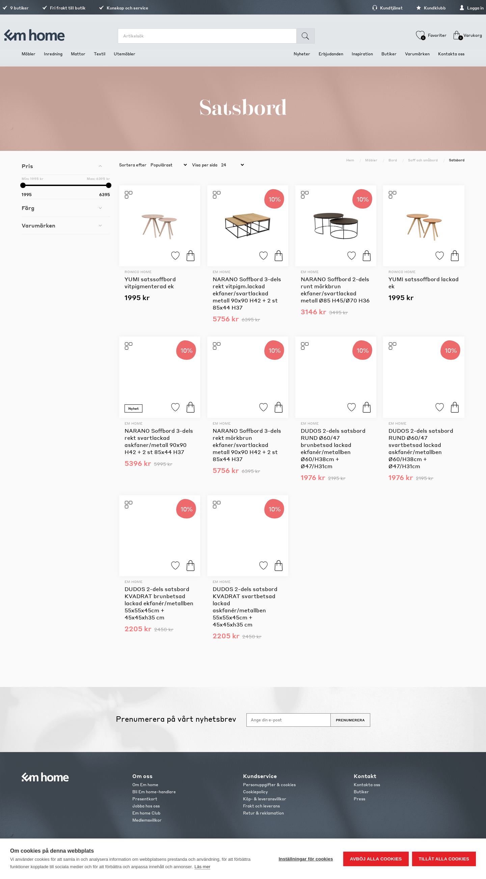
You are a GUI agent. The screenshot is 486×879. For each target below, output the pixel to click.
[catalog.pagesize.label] (231, 165)
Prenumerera (350, 720)
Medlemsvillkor (147, 820)
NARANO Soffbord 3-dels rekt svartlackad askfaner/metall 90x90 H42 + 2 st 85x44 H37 (159, 441)
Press (359, 798)
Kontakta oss (367, 784)
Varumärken (38, 225)
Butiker (361, 791)
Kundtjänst (368, 7)
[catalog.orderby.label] (167, 165)
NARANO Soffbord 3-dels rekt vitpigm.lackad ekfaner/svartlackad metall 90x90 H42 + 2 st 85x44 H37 (247, 293)
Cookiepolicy (255, 791)
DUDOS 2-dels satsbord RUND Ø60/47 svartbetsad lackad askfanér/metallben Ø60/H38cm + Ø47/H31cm (420, 448)
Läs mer (202, 866)
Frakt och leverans (261, 805)
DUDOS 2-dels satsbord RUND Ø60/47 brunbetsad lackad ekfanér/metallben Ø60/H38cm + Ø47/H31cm (333, 448)
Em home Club (146, 813)
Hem (350, 160)
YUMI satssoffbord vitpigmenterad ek (150, 282)
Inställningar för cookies (306, 858)
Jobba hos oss (146, 805)
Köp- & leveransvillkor (264, 798)
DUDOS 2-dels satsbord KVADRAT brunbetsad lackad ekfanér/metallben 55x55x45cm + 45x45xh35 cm (159, 603)
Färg (28, 207)
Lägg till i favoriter (175, 255)
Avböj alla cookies (376, 858)
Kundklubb (412, 7)
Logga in (452, 7)
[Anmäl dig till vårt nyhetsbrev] (288, 720)
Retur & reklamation (263, 813)
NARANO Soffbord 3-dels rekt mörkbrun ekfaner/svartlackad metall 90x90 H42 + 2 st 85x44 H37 (247, 444)
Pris (27, 165)
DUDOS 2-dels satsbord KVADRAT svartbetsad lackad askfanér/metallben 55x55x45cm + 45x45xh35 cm (245, 606)
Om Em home (145, 784)
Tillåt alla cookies (444, 858)
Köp (190, 255)
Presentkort (144, 798)
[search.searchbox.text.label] (211, 36)
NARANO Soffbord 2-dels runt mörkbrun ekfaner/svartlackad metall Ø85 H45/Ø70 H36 (335, 289)
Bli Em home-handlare (154, 791)
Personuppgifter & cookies (269, 784)
